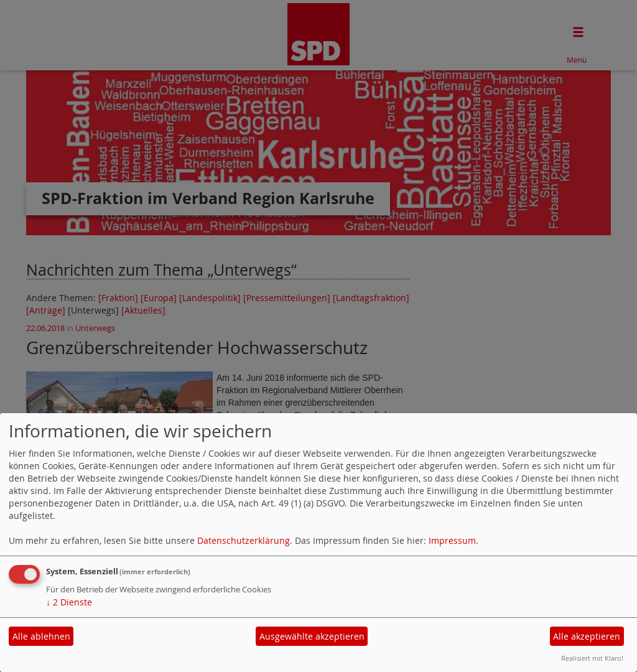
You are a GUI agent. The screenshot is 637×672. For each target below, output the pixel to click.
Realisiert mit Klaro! (592, 658)
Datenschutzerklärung (243, 540)
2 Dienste (69, 602)
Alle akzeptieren (586, 636)
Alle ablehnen (41, 636)
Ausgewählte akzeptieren (312, 636)
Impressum (452, 540)
